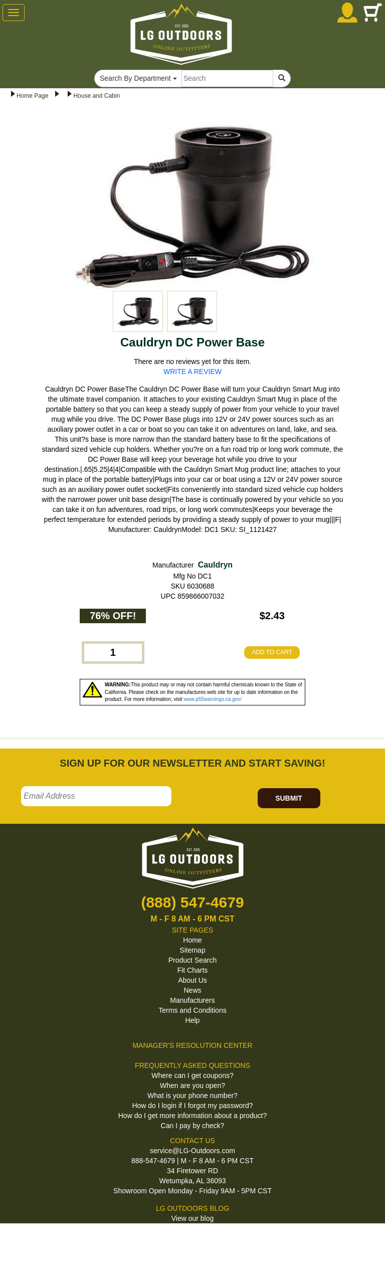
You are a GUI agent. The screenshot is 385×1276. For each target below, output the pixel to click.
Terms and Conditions (192, 1010)
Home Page (32, 95)
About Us (192, 980)
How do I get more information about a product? (192, 1116)
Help (192, 1020)
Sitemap (192, 950)
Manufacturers (192, 1000)
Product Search (192, 960)
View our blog (192, 1218)
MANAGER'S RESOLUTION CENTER (192, 1045)
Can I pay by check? (193, 1126)
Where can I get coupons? (192, 1075)
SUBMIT (288, 798)
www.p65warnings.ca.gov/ (212, 699)
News (192, 990)
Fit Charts (192, 970)
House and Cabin (96, 95)
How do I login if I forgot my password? (192, 1106)
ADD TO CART (272, 652)
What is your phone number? (192, 1095)
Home (192, 940)
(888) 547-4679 (192, 902)
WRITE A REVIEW (192, 372)
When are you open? (192, 1085)
